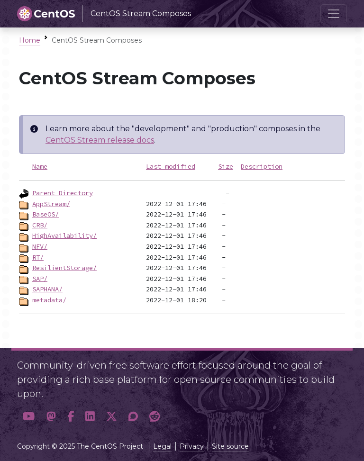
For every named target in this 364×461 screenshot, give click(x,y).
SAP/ (39, 278)
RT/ (38, 257)
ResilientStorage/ (64, 267)
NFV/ (39, 246)
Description (261, 166)
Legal (162, 446)
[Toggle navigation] (333, 13)
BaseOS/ (45, 214)
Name (39, 166)
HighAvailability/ (64, 235)
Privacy (192, 446)
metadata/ (49, 300)
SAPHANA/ (47, 289)
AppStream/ (51, 203)
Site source (230, 446)
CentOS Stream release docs (100, 140)
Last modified (170, 166)
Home (29, 40)
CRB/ (39, 225)
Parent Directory (62, 193)
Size (225, 166)
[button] (29, 416)
